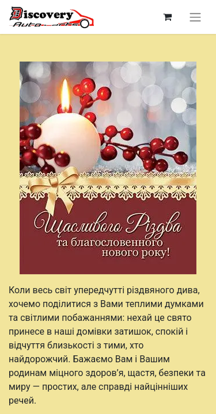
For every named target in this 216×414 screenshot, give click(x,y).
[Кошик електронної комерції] (167, 16)
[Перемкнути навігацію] (195, 17)
